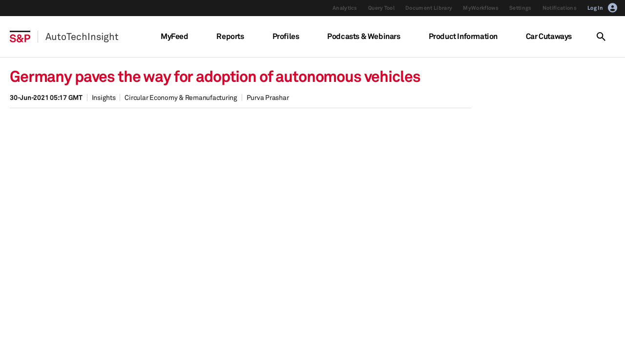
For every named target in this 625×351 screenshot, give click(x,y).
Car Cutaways (549, 36)
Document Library (428, 7)
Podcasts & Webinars (363, 36)
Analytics (345, 7)
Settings (520, 7)
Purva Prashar (268, 97)
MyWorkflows (481, 7)
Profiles (285, 36)
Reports (230, 36)
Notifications (559, 7)
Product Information (463, 36)
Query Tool (381, 7)
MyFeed (174, 36)
